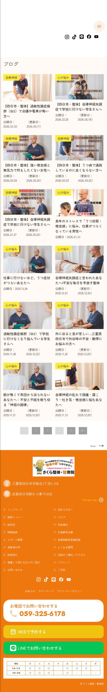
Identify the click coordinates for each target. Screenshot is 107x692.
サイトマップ (46, 591)
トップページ (15, 509)
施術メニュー (66, 33)
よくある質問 (65, 547)
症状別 (90, 33)
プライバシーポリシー (69, 591)
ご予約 (61, 570)
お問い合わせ (15, 570)
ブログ (61, 517)
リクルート (64, 562)
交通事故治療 (65, 532)
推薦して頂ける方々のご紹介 (24, 562)
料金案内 (63, 524)
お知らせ (30, 591)
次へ (83, 430)
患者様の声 (14, 547)
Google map (93, 499)
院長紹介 (13, 554)
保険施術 (13, 532)
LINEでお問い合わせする (36, 648)
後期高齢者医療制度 (69, 539)
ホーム (13, 33)
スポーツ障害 (15, 539)
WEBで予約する (28, 632)
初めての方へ (37, 33)
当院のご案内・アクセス (71, 554)
